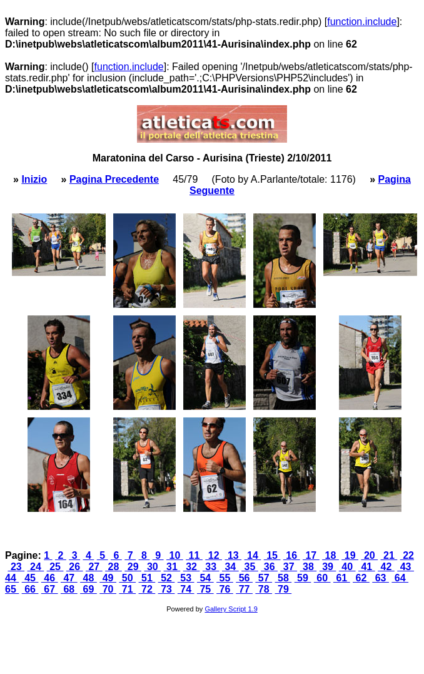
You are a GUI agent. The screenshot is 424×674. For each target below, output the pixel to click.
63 (380, 578)
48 (88, 578)
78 (263, 589)
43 (405, 566)
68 (69, 589)
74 (186, 589)
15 (272, 555)
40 (347, 566)
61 (341, 578)
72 (147, 589)
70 (107, 589)
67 (49, 589)
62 (361, 578)
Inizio (34, 179)
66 (30, 589)
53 (186, 578)
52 (166, 578)
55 (224, 578)
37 (288, 566)
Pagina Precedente (114, 179)
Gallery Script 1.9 (230, 609)
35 (249, 566)
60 (322, 578)
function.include (361, 21)
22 (407, 555)
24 (36, 566)
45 (30, 578)
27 (94, 566)
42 (386, 566)
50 (127, 578)
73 (166, 589)
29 (132, 566)
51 (147, 578)
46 (49, 578)
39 (328, 566)
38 (308, 566)
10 (174, 555)
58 (283, 578)
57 (263, 578)
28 (113, 566)
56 (244, 578)
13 (233, 555)
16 (291, 555)
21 (389, 555)
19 (349, 555)
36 (269, 566)
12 (213, 555)
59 (303, 578)
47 (69, 578)
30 (152, 566)
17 (311, 555)
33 (211, 566)
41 (366, 566)
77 (244, 589)
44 (12, 578)
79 (283, 589)
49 (107, 578)
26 (74, 566)
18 (330, 555)
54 (205, 578)
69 (88, 589)
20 (369, 555)
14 (253, 555)
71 (127, 589)
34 (230, 566)
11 (194, 555)
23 (16, 566)
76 (224, 589)
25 (55, 566)
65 (12, 589)
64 (399, 578)
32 (191, 566)
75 (205, 589)
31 (172, 566)
